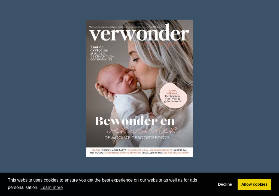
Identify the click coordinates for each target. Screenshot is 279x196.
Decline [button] (225, 184)
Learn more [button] (52, 187)
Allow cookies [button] (254, 184)
